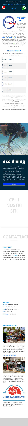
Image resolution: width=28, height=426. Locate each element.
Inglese (5, 4)
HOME (14, 8)
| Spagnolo (10, 4)
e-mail (16, 255)
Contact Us (14, 184)
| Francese (16, 4)
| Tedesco (22, 4)
